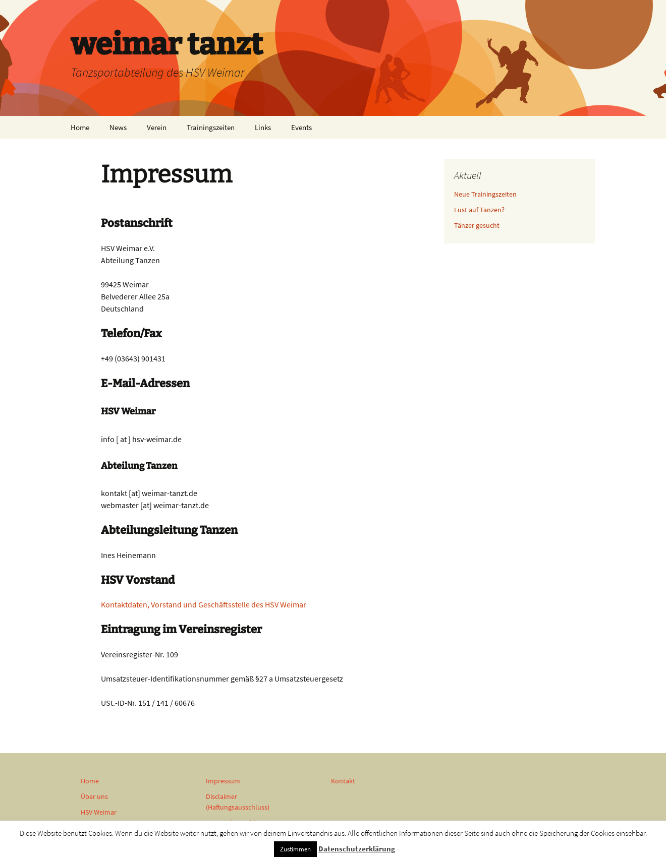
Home (80, 127)
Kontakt (343, 780)
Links (263, 127)
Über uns (94, 796)
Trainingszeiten (211, 127)
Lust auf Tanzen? (479, 209)
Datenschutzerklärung (356, 848)
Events (301, 127)
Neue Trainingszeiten (485, 194)
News (118, 127)
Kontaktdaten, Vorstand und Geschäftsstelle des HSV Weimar (203, 604)
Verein (156, 127)
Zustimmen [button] (295, 849)
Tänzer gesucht (477, 225)
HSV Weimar (99, 812)
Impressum (223, 780)
